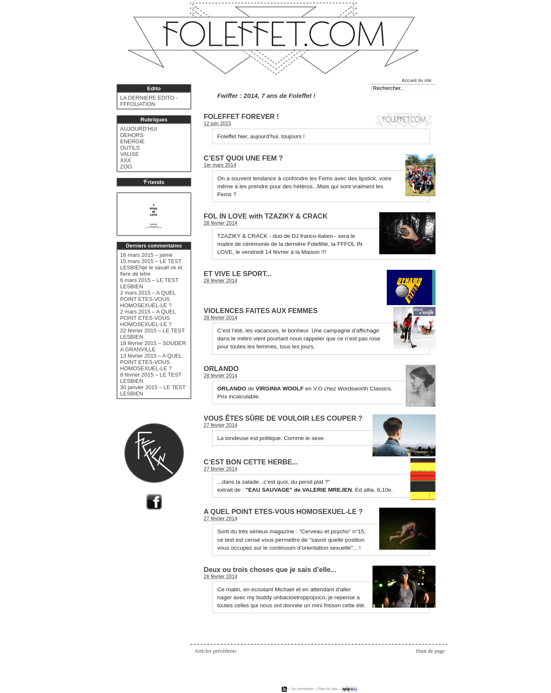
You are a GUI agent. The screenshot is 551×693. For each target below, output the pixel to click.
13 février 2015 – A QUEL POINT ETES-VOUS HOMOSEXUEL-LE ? (151, 362)
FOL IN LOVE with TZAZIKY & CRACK (266, 216)
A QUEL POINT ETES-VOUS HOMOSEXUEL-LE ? (283, 511)
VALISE (129, 154)
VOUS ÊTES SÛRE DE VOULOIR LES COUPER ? (283, 418)
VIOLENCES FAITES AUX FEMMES (260, 310)
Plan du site (328, 689)
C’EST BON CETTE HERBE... (251, 462)
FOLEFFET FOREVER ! (241, 116)
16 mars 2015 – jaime (146, 255)
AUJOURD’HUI (138, 129)
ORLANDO (221, 368)
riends (153, 182)
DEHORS (132, 135)
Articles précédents (215, 651)
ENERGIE (132, 141)
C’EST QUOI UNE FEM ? (243, 158)
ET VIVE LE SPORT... (238, 273)
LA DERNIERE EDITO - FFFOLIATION (149, 101)
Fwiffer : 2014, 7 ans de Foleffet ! (266, 95)
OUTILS (130, 148)
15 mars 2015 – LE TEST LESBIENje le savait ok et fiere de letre (151, 267)
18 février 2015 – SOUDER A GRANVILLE (153, 346)
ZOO (126, 166)
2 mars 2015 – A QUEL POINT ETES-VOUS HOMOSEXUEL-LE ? (148, 299)
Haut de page (430, 651)
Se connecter (302, 689)
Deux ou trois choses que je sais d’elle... (270, 569)
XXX (125, 160)
